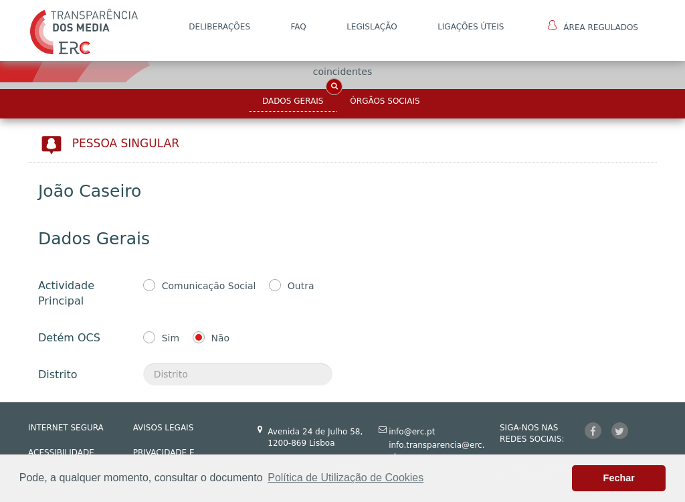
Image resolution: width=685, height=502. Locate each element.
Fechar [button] (619, 478)
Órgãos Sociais (384, 101)
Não (220, 338)
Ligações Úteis (470, 26)
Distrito (57, 374)
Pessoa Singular (125, 143)
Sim (170, 338)
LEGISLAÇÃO (372, 26)
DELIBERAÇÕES (219, 26)
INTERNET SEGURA (66, 427)
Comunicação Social (209, 285)
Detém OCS (69, 337)
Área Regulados (593, 26)
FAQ (298, 26)
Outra (301, 285)
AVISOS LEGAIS (163, 427)
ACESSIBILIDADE (61, 452)
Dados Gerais (292, 101)
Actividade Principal (66, 293)
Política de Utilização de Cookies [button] (345, 477)
